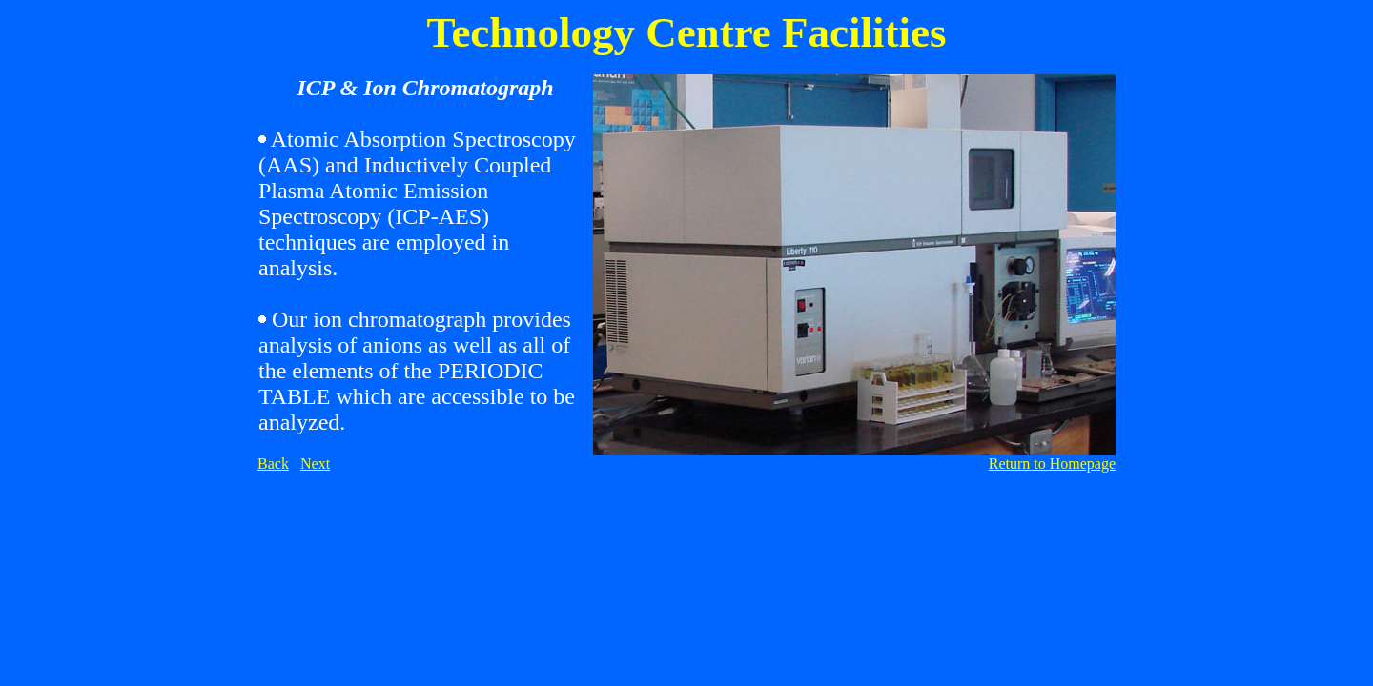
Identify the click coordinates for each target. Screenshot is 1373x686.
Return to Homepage (1052, 463)
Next (315, 463)
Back (273, 463)
